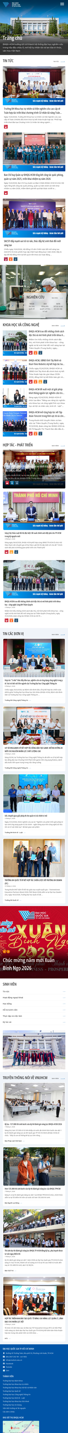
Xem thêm (57, 298)
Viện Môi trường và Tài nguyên (14, 1408)
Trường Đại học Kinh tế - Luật (14, 1398)
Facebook (9, 1364)
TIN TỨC (59, 61)
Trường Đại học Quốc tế (11, 1391)
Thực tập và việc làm (34, 1016)
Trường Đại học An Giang (12, 1405)
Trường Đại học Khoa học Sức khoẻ (16, 1401)
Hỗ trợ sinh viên (34, 1010)
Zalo (7, 1370)
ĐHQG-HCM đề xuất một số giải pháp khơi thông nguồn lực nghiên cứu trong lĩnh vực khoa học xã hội (47, 393)
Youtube (9, 1367)
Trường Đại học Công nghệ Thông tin (16, 1394)
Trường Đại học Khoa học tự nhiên (15, 1384)
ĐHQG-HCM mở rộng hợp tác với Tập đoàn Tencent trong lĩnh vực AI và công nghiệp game (46, 415)
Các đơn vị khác (9, 1412)
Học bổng (34, 1003)
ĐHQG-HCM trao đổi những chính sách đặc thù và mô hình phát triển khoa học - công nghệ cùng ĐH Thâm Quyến (47, 335)
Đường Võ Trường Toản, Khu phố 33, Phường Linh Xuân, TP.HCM (29, 1353)
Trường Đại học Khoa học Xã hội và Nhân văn (20, 1388)
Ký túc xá (34, 1022)
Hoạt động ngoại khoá (34, 997)
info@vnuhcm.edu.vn (14, 1360)
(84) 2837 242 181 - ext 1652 (16, 1357)
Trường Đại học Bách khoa (13, 1381)
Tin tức (34, 991)
